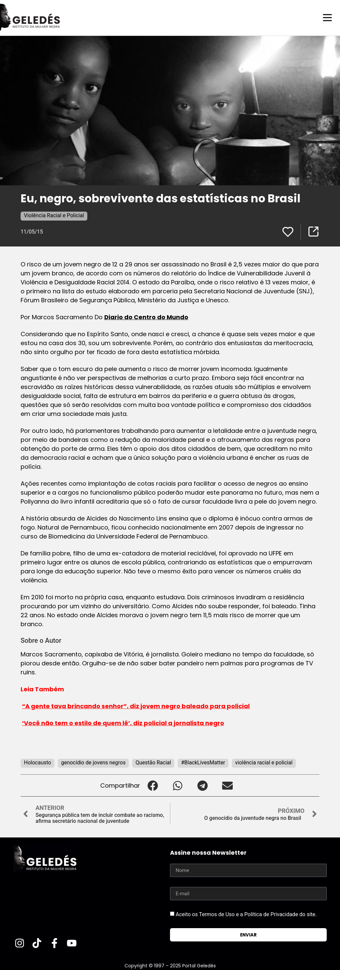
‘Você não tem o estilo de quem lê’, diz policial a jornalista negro (123, 723)
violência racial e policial (264, 762)
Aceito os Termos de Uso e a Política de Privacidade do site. (246, 914)
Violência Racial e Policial (54, 215)
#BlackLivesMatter (203, 762)
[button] (152, 785)
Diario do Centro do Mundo (146, 317)
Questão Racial (153, 762)
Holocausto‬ (37, 762)
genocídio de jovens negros (93, 762)
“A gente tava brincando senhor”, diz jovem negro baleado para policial (136, 706)
